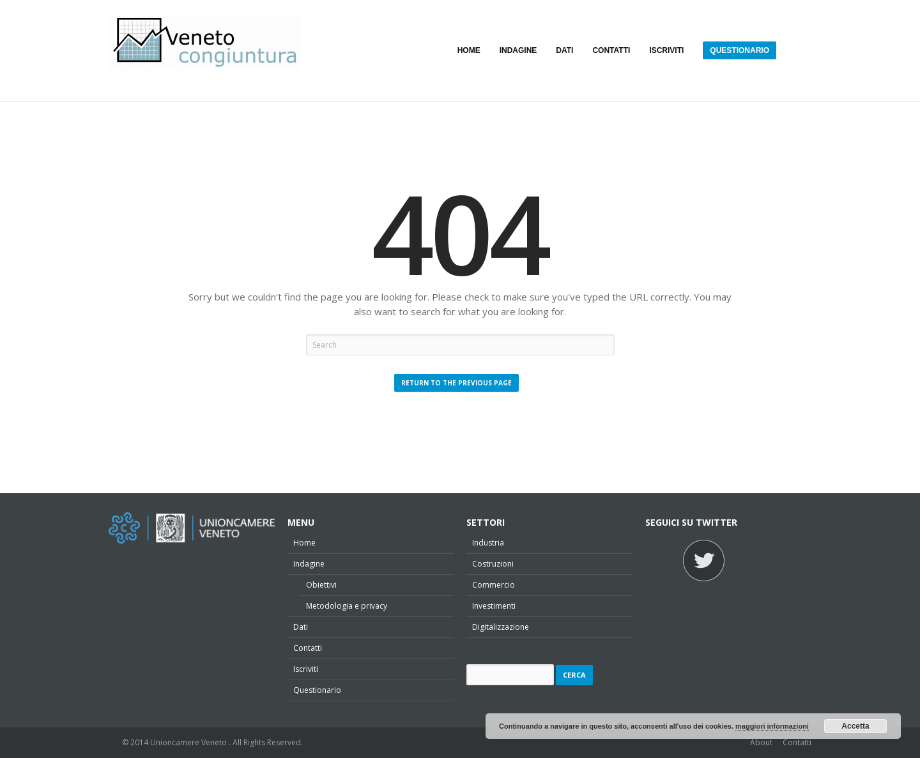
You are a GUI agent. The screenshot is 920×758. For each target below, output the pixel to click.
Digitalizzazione (500, 626)
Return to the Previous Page (456, 382)
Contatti (307, 648)
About (761, 742)
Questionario (317, 690)
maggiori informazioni (772, 726)
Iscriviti (305, 669)
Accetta (855, 726)
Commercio (493, 584)
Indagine (309, 563)
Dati (300, 626)
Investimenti (494, 605)
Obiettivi (321, 584)
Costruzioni (493, 563)
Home (304, 542)
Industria (488, 542)
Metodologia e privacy (346, 605)
